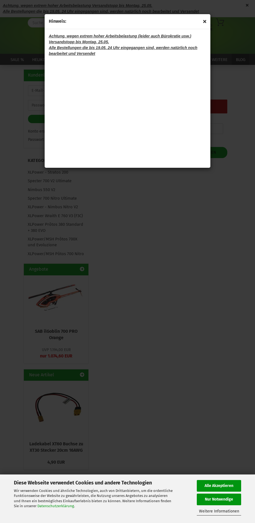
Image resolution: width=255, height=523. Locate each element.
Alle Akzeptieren (219, 485)
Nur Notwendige (219, 499)
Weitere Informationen (219, 511)
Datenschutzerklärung (55, 506)
